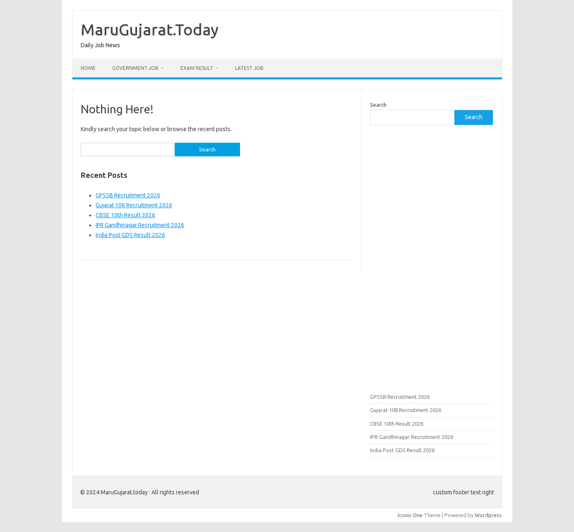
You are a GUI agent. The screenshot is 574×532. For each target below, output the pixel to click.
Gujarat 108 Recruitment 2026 (134, 205)
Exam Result (196, 68)
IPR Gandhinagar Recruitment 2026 (140, 225)
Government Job (135, 68)
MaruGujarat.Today (150, 29)
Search (378, 105)
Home (88, 68)
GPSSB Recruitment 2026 (128, 195)
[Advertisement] (431, 258)
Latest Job (249, 68)
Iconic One (410, 515)
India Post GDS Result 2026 (130, 235)
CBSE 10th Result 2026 (125, 215)
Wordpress (488, 515)
